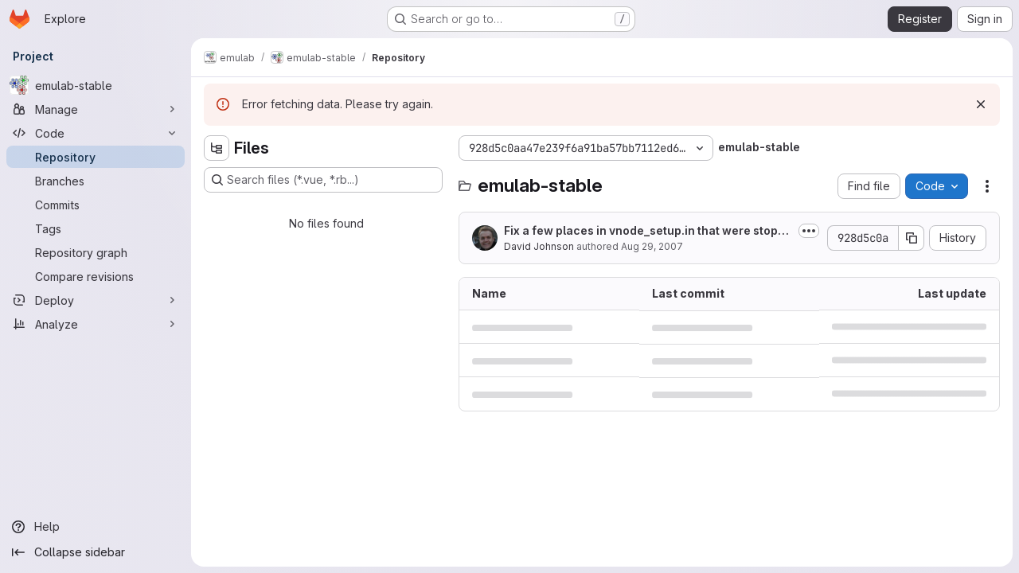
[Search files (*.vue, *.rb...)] (323, 180)
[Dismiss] (980, 104)
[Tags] (95, 228)
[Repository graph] (95, 252)
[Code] (95, 133)
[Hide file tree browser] (216, 148)
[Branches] (95, 181)
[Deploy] (95, 300)
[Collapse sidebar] (95, 552)
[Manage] (95, 109)
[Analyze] (95, 324)
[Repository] (95, 157)
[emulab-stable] (95, 85)
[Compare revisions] (95, 276)
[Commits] (95, 204)
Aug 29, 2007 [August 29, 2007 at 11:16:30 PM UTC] (652, 246)
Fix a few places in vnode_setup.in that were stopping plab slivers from (646, 231)
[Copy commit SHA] (911, 238)
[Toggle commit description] (808, 231)
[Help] (95, 527)
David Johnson (539, 246)
